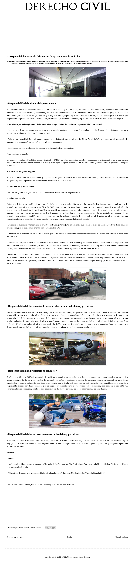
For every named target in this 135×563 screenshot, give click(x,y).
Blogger (87, 557)
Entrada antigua (121, 537)
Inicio (69, 537)
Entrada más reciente (15, 537)
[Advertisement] (67, 32)
